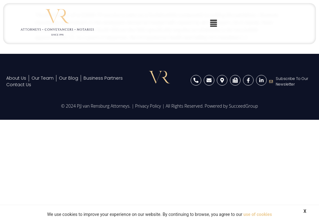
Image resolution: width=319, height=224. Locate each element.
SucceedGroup (243, 106)
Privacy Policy (148, 106)
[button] (213, 23)
